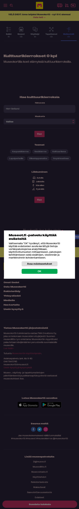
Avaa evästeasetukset (39, 263)
